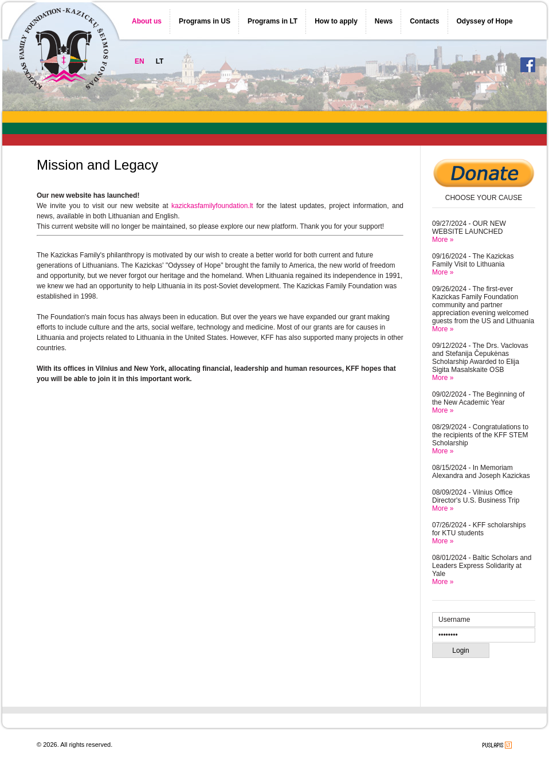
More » (442, 240)
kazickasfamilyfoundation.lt (212, 206)
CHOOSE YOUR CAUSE (483, 198)
